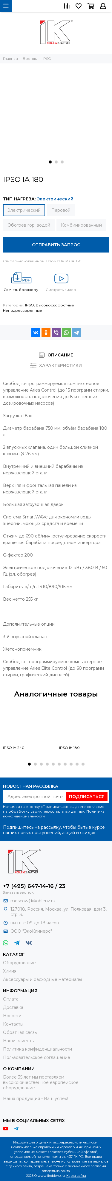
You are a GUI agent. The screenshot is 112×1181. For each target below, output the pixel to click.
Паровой (60, 210)
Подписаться (87, 796)
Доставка (13, 1007)
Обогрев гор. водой (28, 225)
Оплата (11, 999)
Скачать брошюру (21, 280)
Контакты (13, 1024)
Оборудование (19, 962)
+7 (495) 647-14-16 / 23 (34, 886)
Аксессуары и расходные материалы (42, 979)
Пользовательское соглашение (36, 1057)
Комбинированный (81, 225)
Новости (12, 1015)
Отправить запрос (56, 244)
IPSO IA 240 (13, 747)
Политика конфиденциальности (37, 1049)
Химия (9, 971)
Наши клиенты (19, 1040)
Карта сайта (76, 1176)
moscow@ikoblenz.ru (32, 900)
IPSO (29, 305)
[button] (50, 162)
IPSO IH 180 (69, 747)
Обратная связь (20, 1032)
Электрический (24, 210)
